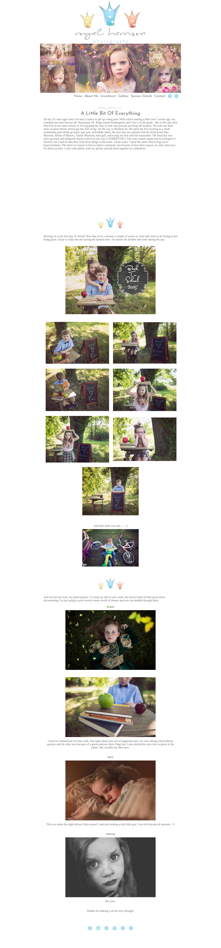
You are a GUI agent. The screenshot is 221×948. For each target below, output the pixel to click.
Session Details (141, 96)
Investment (108, 96)
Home (78, 96)
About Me (91, 96)
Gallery (123, 96)
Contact (159, 96)
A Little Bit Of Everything (110, 113)
